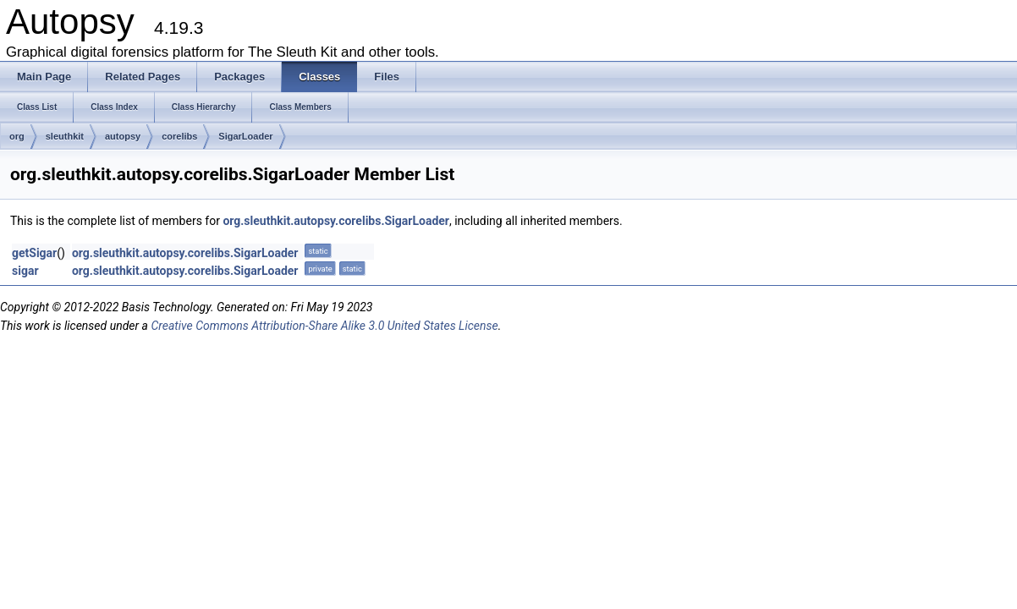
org (17, 136)
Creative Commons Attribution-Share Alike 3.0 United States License (324, 325)
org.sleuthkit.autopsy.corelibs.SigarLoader (336, 221)
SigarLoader (245, 136)
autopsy (122, 136)
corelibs (179, 136)
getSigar (34, 253)
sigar (25, 270)
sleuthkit (65, 136)
